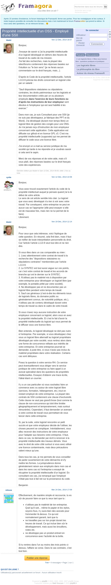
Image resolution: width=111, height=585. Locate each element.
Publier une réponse (37, 558)
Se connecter (92, 30)
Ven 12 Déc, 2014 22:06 (61, 177)
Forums (80, 55)
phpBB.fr (73, 583)
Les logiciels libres (84, 59)
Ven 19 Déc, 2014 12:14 (61, 222)
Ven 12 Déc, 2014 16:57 (61, 40)
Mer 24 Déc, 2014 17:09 (62, 490)
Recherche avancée (81, 12)
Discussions (92, 55)
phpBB (44, 581)
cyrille (8, 177)
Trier (47, 563)
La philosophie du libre (88, 69)
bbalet (34, 171)
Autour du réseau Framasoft (91, 73)
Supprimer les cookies (101, 80)
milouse (8, 490)
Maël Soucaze (57, 583)
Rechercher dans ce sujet (83, 10)
